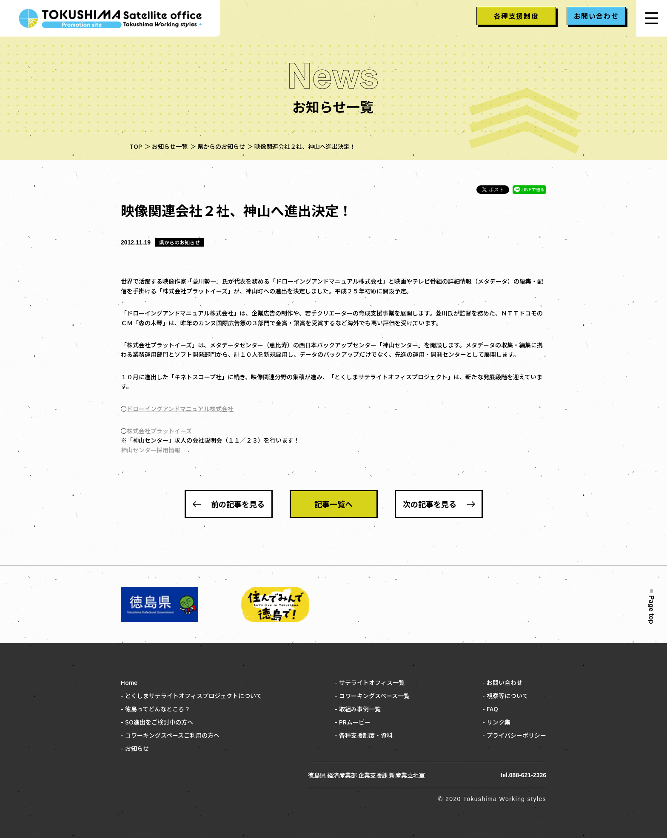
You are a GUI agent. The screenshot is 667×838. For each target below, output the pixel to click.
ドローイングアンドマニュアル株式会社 (180, 408)
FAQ (492, 708)
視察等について (507, 695)
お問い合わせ (504, 682)
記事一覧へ (333, 503)
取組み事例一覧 (360, 708)
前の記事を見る (238, 503)
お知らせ (137, 748)
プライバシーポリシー (516, 735)
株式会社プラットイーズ (159, 430)
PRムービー (355, 722)
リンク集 (498, 722)
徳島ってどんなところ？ (157, 708)
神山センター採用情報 (150, 450)
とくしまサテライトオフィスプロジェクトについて (193, 695)
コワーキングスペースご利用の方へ (172, 735)
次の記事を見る (429, 503)
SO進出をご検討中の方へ (159, 722)
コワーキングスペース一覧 (374, 695)
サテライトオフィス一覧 (372, 682)
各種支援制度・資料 (366, 735)
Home (129, 682)
